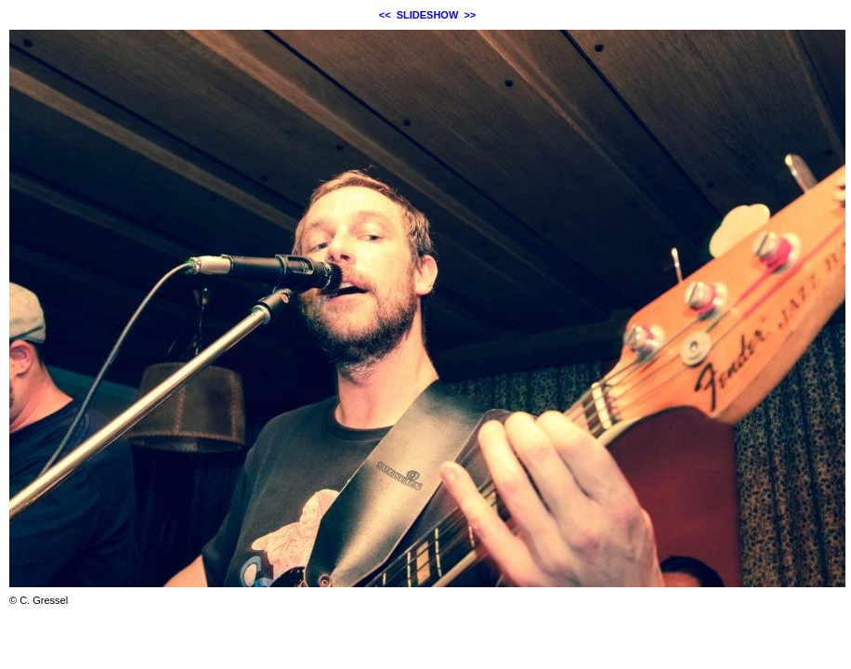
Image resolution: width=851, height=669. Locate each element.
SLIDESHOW (428, 14)
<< (385, 14)
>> (470, 14)
